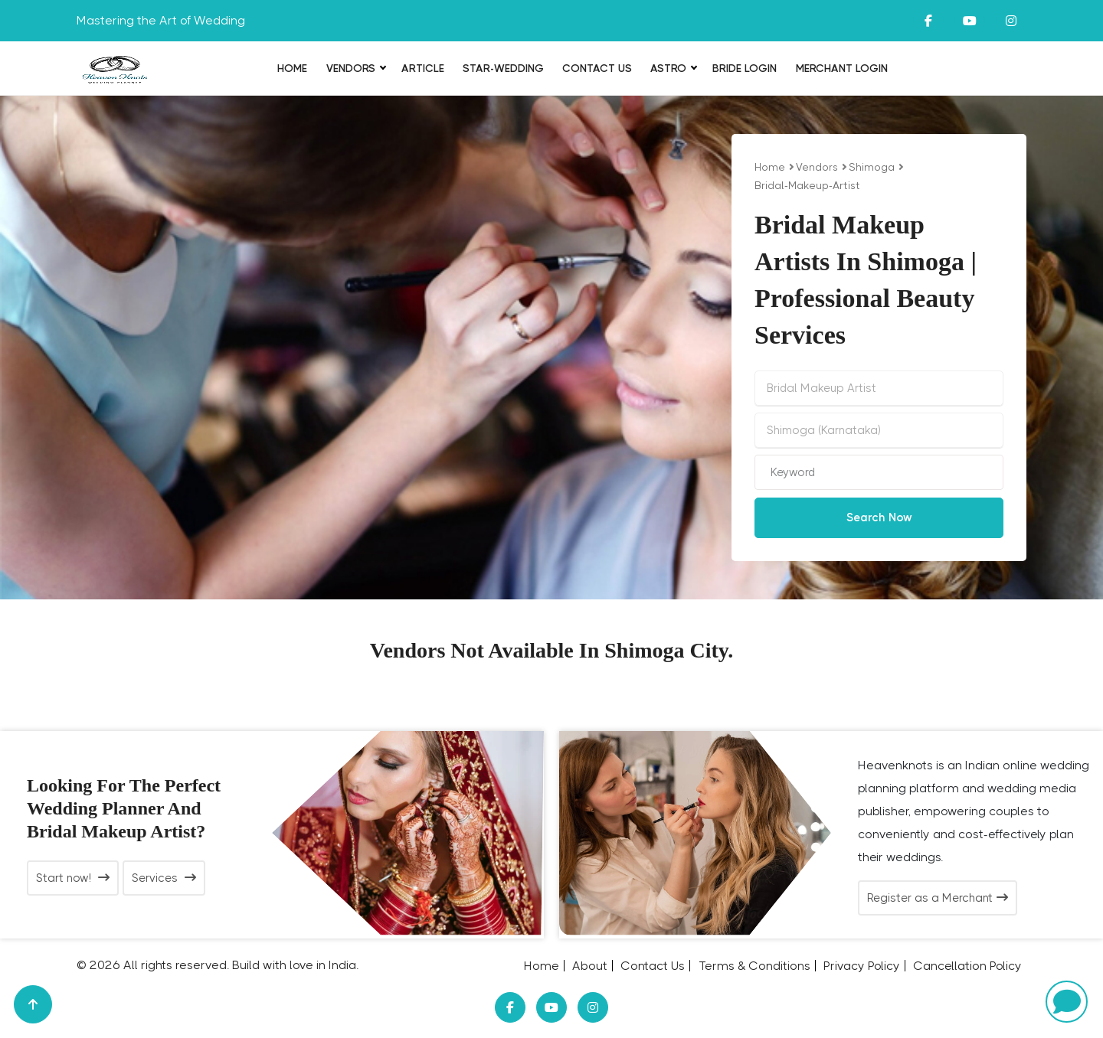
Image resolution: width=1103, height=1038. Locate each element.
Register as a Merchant (937, 898)
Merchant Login (842, 68)
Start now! (73, 878)
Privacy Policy (861, 965)
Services (164, 878)
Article (422, 68)
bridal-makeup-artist (807, 185)
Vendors (350, 68)
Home (292, 68)
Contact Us (597, 68)
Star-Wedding (503, 68)
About (589, 965)
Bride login (744, 68)
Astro (668, 68)
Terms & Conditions (754, 965)
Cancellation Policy (967, 965)
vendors (817, 167)
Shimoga (872, 167)
